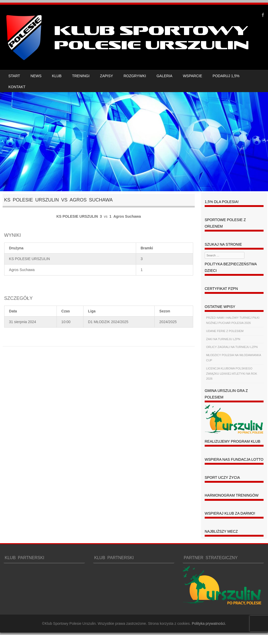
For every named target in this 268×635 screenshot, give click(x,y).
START (14, 76)
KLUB (57, 76)
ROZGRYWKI (135, 76)
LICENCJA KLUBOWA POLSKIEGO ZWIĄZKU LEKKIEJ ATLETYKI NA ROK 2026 (231, 373)
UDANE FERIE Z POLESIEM (224, 331)
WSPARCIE (192, 76)
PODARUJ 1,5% (226, 76)
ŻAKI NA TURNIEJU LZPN (223, 339)
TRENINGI (81, 76)
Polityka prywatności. (209, 623)
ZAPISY (106, 76)
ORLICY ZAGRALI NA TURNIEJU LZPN (232, 347)
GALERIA (164, 76)
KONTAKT (16, 87)
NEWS (36, 76)
